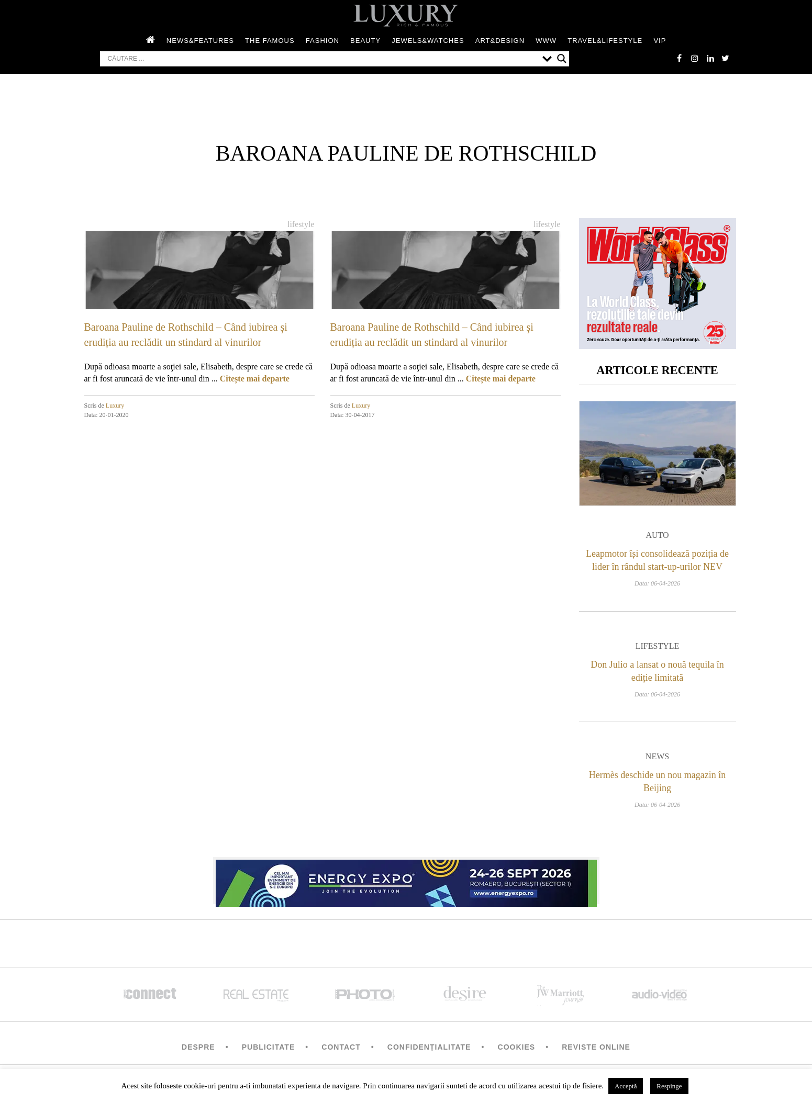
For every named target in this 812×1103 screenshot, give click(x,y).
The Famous (270, 41)
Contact (340, 1048)
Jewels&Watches (428, 41)
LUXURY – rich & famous (406, 15)
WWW (546, 41)
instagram (694, 58)
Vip (659, 41)
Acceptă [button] (626, 1086)
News (657, 757)
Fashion (322, 41)
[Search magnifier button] (561, 59)
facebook (678, 58)
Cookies (517, 1048)
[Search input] (322, 59)
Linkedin (710, 58)
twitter (725, 58)
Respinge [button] (669, 1086)
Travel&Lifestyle (605, 41)
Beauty (365, 41)
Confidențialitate (429, 1048)
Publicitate (268, 1048)
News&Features (200, 41)
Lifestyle (301, 224)
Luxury (115, 405)
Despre (198, 1048)
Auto (657, 536)
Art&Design (500, 41)
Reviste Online (596, 1048)
